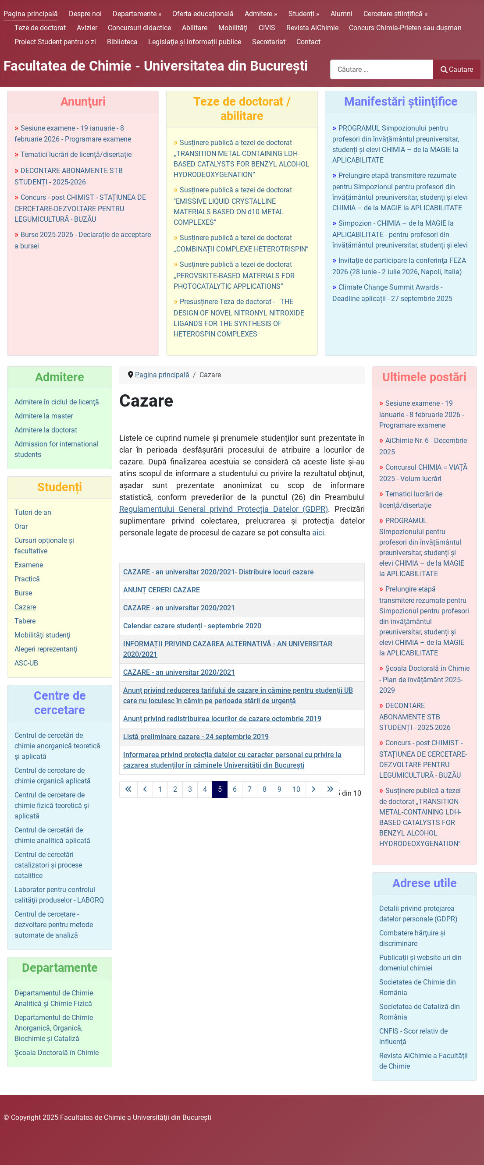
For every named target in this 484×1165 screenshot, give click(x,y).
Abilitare (194, 28)
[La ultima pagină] (330, 789)
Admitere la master (43, 416)
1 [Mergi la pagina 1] (160, 789)
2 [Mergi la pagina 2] (175, 789)
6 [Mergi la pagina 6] (235, 789)
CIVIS (267, 28)
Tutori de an (32, 512)
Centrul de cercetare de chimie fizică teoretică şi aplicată (51, 805)
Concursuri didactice (139, 28)
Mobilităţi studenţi (42, 635)
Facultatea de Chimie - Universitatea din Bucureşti (156, 66)
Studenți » (304, 14)
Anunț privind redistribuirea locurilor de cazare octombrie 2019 (222, 719)
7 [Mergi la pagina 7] (250, 789)
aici (318, 532)
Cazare (25, 607)
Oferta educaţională (203, 14)
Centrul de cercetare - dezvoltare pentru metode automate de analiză (53, 924)
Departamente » (137, 14)
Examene (28, 565)
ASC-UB (26, 663)
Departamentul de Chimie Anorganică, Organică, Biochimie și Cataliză (53, 1028)
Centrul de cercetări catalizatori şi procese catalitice (48, 865)
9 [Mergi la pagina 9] (279, 789)
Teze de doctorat (40, 28)
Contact (308, 42)
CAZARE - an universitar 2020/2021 (179, 608)
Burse (23, 593)
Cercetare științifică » (395, 14)
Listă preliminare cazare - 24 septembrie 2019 (196, 737)
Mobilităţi (233, 28)
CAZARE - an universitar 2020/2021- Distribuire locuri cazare (218, 572)
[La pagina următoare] (313, 789)
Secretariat (268, 42)
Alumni (341, 14)
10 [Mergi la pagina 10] (296, 789)
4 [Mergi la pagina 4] (205, 789)
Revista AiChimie (312, 28)
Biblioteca (122, 42)
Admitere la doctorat (45, 430)
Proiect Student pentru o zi (55, 42)
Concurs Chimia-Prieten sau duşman (405, 28)
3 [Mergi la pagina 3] (190, 789)
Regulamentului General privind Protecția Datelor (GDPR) (223, 508)
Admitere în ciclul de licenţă (56, 402)
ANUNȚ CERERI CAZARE (161, 590)
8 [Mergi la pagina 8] (265, 789)
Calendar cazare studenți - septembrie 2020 (192, 626)
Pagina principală (31, 14)
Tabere (25, 621)
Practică (27, 579)
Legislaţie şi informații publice (194, 42)
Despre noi (85, 14)
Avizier (87, 28)
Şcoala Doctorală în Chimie (56, 1052)
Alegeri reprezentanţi (46, 649)
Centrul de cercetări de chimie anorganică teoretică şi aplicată (57, 746)
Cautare (457, 69)
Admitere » (261, 14)
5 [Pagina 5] (220, 789)
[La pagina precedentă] (145, 789)
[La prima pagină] (128, 789)
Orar (21, 526)
